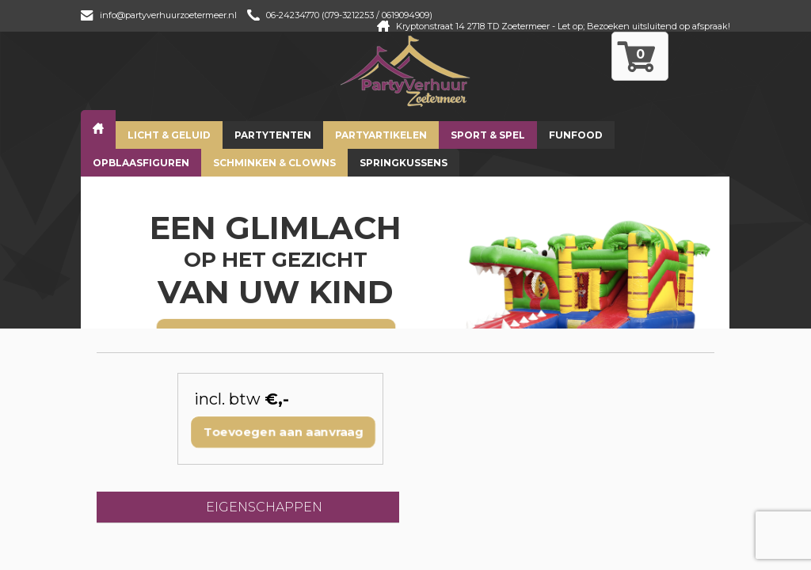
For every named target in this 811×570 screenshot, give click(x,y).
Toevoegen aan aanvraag (283, 431)
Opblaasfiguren (141, 163)
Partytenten (272, 135)
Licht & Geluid (169, 135)
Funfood (576, 135)
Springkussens (403, 163)
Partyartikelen (381, 135)
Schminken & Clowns (274, 163)
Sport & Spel (488, 135)
